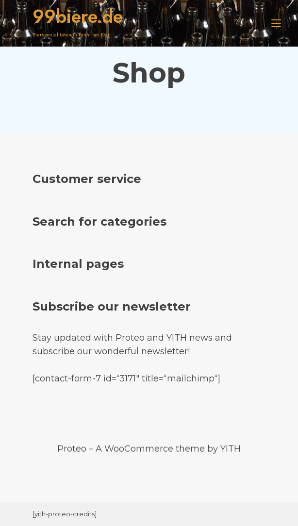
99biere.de (78, 16)
